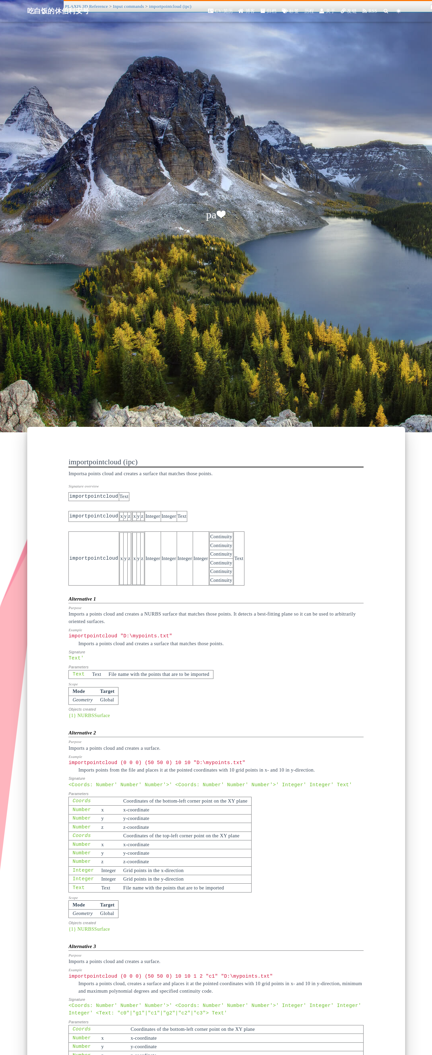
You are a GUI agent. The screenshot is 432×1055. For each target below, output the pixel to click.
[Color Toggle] (399, 11)
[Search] (386, 11)
